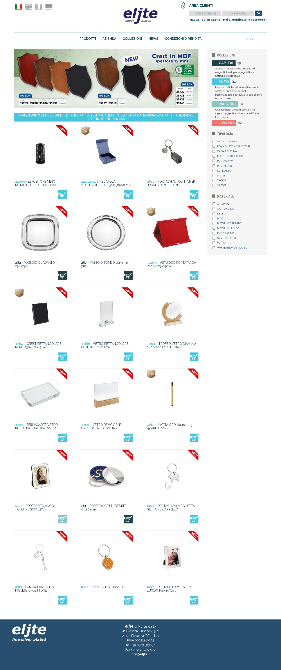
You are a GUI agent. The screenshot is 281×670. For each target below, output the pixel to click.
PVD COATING (223, 233)
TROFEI (219, 180)
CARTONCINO (223, 208)
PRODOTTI (87, 38)
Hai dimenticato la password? (245, 19)
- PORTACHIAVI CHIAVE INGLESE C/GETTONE (35, 588)
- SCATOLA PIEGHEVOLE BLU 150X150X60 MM (106, 183)
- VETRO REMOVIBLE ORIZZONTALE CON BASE (101, 426)
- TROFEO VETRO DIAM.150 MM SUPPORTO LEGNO (171, 345)
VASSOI (219, 185)
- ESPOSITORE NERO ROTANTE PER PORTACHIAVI (35, 183)
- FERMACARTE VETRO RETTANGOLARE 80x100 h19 (36, 426)
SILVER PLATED (224, 238)
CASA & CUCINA (225, 151)
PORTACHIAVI (223, 160)
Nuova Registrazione (205, 19)
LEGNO (219, 213)
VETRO (219, 242)
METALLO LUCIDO (226, 228)
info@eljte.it (141, 654)
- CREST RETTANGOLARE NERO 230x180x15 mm (38, 345)
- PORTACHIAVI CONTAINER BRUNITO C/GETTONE (171, 183)
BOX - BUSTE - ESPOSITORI (231, 146)
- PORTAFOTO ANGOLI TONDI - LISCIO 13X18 (35, 507)
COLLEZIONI (132, 38)
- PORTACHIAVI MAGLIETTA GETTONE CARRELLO (171, 507)
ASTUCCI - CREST (226, 141)
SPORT (219, 175)
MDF (218, 218)
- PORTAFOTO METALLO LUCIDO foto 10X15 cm (169, 588)
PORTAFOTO (222, 165)
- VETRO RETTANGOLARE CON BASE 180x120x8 (104, 345)
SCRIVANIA (222, 170)
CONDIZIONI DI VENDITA (183, 38)
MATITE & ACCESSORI (228, 156)
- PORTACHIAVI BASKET (102, 587)
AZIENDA (109, 38)
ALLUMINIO (222, 203)
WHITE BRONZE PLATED (230, 247)
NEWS (153, 38)
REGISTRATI (163, 115)
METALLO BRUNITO (227, 223)
